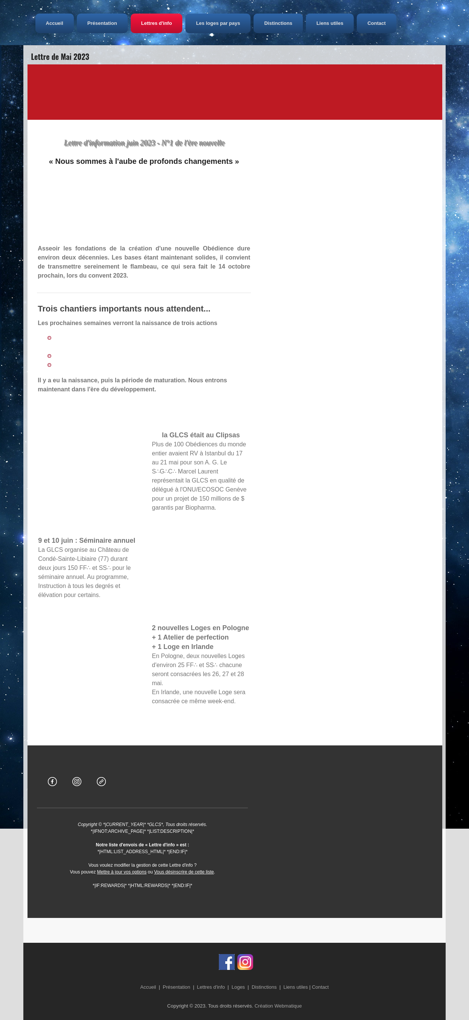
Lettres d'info (175, 23)
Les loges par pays (237, 23)
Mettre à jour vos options (122, 872)
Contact (395, 23)
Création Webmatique (278, 1006)
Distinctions (297, 23)
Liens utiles (348, 23)
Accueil (73, 23)
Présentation (121, 23)
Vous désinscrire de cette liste (184, 872)
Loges (238, 987)
